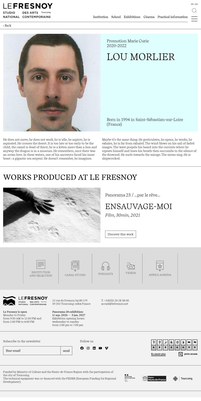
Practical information (173, 17)
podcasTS (105, 273)
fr (192, 4)
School (116, 17)
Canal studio (75, 275)
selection (44, 275)
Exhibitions (132, 17)
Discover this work (120, 234)
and (33, 275)
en (196, 4)
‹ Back (7, 25)
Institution (100, 17)
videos (131, 273)
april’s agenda (160, 274)
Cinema (149, 17)
